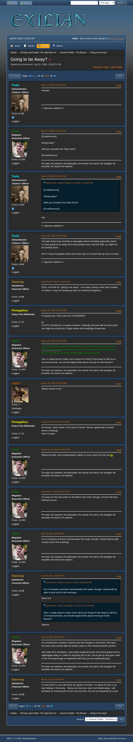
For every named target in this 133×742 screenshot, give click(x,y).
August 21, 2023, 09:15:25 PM (53, 341)
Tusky (15, 85)
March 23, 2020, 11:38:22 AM (53, 131)
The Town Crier (117, 38)
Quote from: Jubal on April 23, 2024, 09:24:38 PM (68, 582)
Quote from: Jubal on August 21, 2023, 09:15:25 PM (70, 606)
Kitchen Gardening (51, 349)
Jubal (15, 131)
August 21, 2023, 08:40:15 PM (53, 310)
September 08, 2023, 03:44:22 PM (55, 422)
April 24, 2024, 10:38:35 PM (52, 637)
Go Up (13, 706)
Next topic (116, 67)
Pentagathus (20, 310)
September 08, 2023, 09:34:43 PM (55, 449)
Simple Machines (29, 738)
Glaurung (18, 281)
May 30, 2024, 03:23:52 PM (52, 679)
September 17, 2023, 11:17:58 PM (55, 492)
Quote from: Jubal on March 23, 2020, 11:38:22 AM (69, 183)
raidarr (16, 383)
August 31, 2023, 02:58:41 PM (53, 383)
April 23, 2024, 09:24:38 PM (52, 534)
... (36, 76)
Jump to (80, 719)
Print (120, 76)
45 (38, 76)
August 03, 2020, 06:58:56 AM (54, 236)
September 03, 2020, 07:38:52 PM (55, 282)
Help (100, 738)
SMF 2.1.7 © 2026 (14, 738)
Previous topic (101, 67)
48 (51, 76)
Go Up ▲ (122, 738)
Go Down (14, 76)
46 (42, 76)
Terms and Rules (110, 738)
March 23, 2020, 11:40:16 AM (53, 176)
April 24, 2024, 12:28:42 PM (52, 576)
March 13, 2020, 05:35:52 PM (53, 85)
